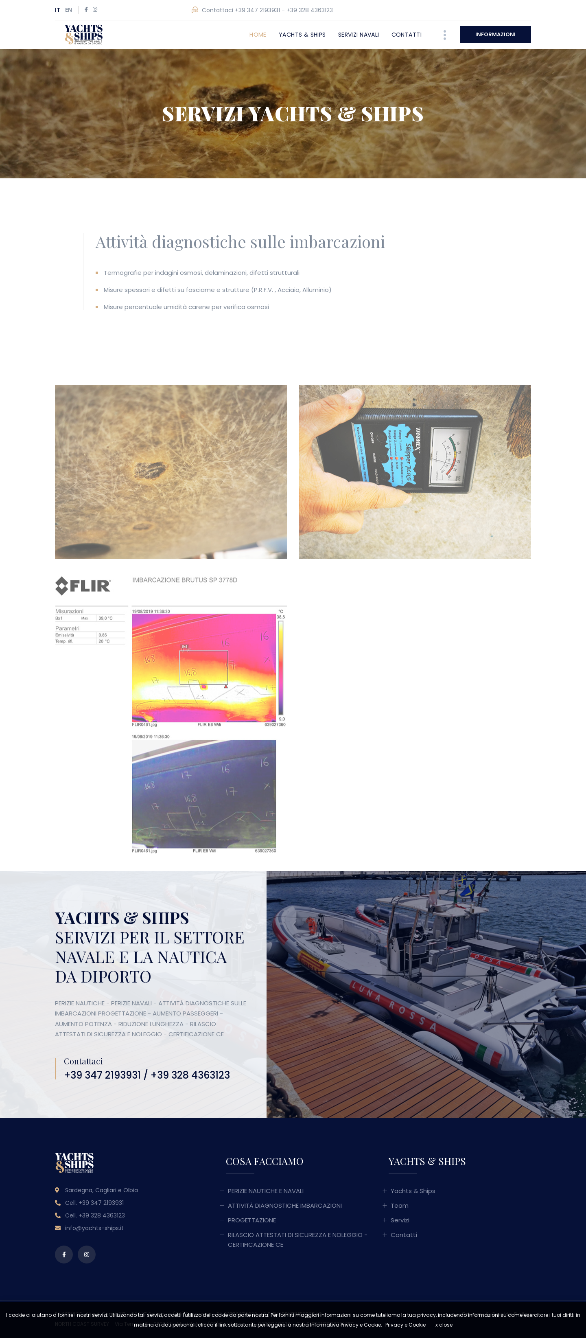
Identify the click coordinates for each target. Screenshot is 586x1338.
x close (444, 1324)
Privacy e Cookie (405, 1324)
